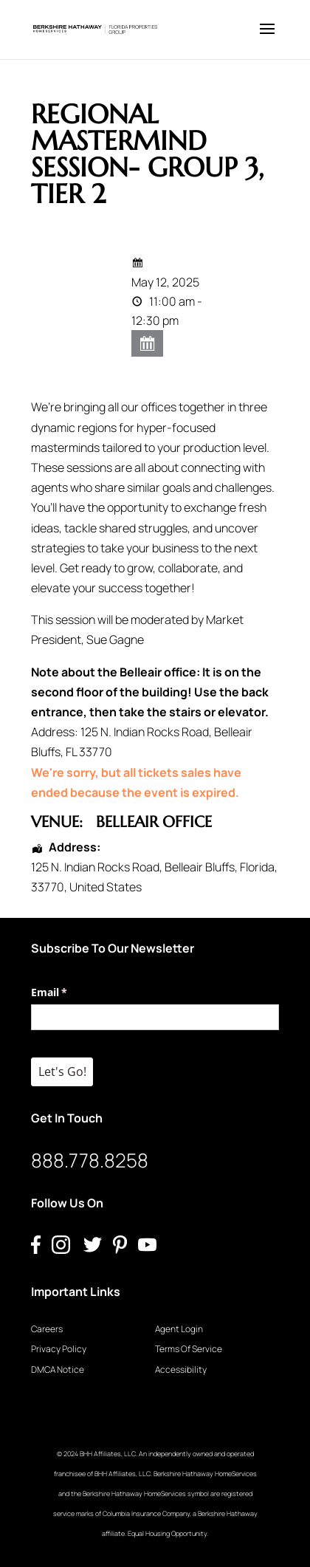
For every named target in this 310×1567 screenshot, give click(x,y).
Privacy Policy (58, 1349)
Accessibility (181, 1369)
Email (70, 992)
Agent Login (179, 1329)
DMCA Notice (57, 1369)
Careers (47, 1329)
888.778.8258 (89, 1160)
